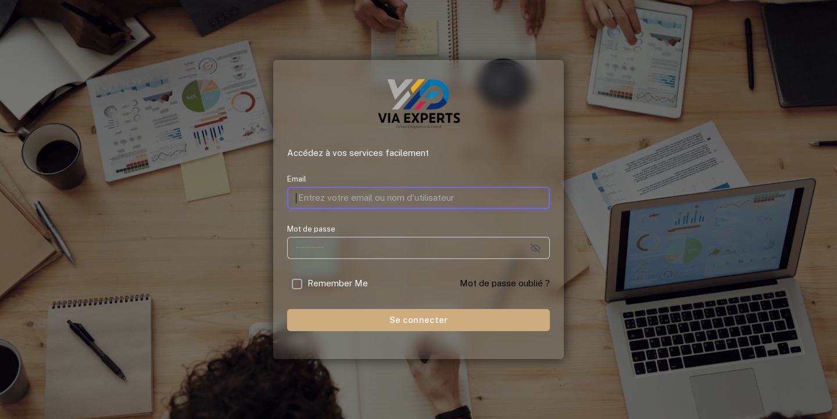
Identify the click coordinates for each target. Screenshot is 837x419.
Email (296, 179)
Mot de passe (311, 229)
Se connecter (418, 320)
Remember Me (337, 283)
